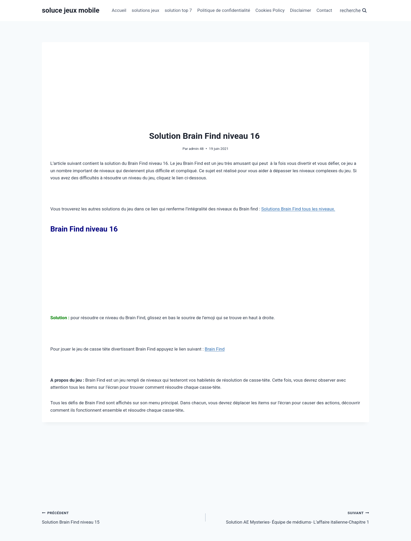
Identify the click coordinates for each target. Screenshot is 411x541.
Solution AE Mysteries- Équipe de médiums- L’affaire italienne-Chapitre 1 (289, 517)
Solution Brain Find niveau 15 (121, 517)
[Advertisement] (205, 90)
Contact (324, 10)
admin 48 (196, 148)
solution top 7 (178, 10)
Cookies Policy (270, 10)
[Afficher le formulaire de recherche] (353, 10)
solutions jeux (145, 10)
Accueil (119, 10)
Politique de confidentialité (223, 10)
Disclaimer (300, 10)
